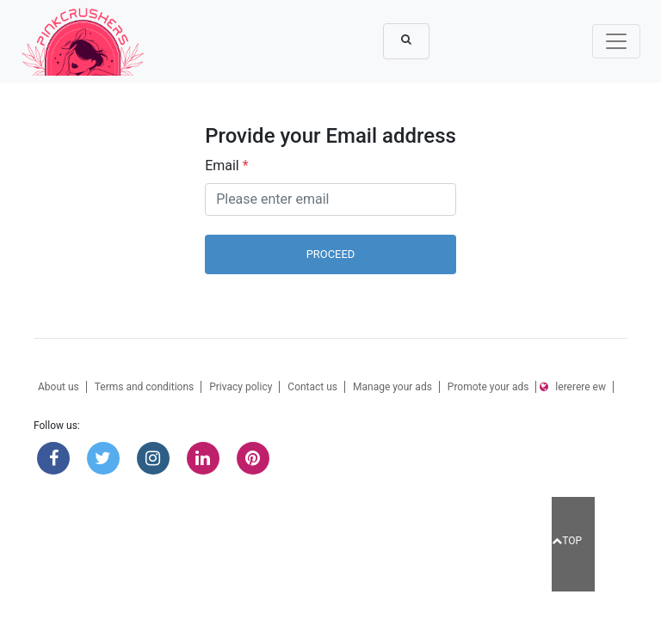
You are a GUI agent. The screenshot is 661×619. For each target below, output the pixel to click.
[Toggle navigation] (616, 41)
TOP (567, 541)
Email (226, 165)
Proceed (330, 254)
